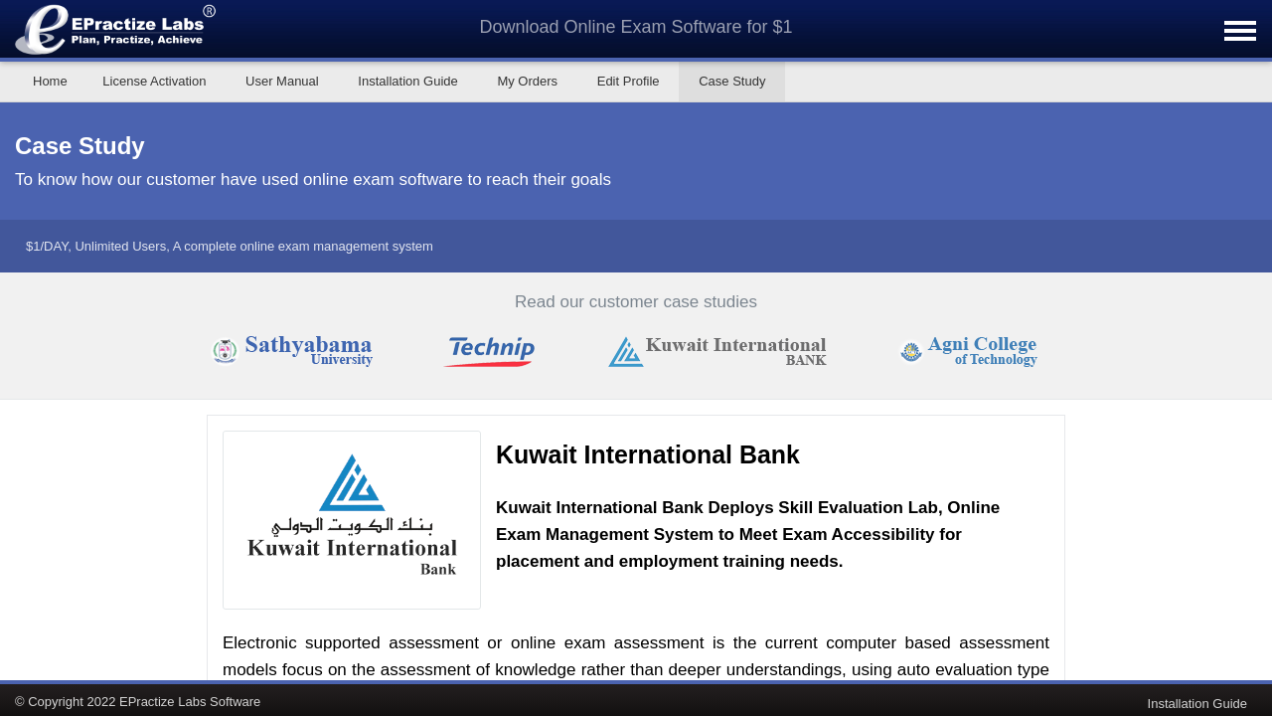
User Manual (282, 81)
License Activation (154, 81)
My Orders (527, 81)
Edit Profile (628, 81)
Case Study (732, 81)
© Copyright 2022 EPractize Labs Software (137, 701)
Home (50, 81)
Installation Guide (407, 81)
